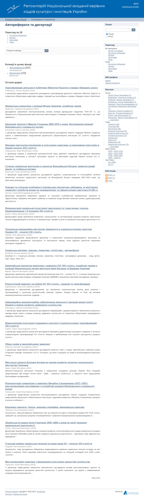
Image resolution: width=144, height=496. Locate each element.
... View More (113, 120)
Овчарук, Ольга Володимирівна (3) (123, 104)
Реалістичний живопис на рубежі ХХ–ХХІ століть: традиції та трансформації (47, 284)
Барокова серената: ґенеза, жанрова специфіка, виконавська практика (44, 407)
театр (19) (112, 140)
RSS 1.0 (111, 175)
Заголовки (13, 40)
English (136, 6)
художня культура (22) (117, 135)
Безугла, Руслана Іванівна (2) (120, 113)
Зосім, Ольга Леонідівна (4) (119, 95)
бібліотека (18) (114, 142)
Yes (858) (112, 162)
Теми (11, 42)
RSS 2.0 (111, 178)
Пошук (110, 34)
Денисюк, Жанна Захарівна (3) (121, 100)
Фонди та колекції (115, 51)
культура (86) (113, 126)
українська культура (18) (118, 144)
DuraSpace (41, 492)
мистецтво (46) (114, 129)
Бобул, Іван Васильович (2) (119, 115)
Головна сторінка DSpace (16, 19)
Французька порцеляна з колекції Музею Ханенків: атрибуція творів (43, 106)
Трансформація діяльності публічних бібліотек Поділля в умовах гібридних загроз (51, 88)
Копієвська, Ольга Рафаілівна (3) (122, 102)
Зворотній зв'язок (20, 494)
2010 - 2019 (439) (115, 153)
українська (127, 6)
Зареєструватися (112, 83)
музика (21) (113, 138)
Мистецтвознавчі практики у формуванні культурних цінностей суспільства (47, 462)
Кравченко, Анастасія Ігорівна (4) (122, 97)
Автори (12, 38)
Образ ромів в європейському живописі (27, 344)
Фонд (109, 36)
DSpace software (11, 492)
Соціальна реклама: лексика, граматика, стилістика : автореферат (42, 250)
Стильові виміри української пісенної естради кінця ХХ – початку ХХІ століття (48, 444)
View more (96, 478)
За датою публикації (18, 35)
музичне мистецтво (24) (118, 133)
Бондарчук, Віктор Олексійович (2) (122, 118)
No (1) (110, 164)
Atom (110, 181)
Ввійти (136, 3)
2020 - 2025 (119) (115, 151)
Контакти (8, 494)
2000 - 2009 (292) (115, 155)
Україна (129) (113, 124)
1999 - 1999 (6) (114, 158)
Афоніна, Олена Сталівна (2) (120, 111)
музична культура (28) (117, 131)
